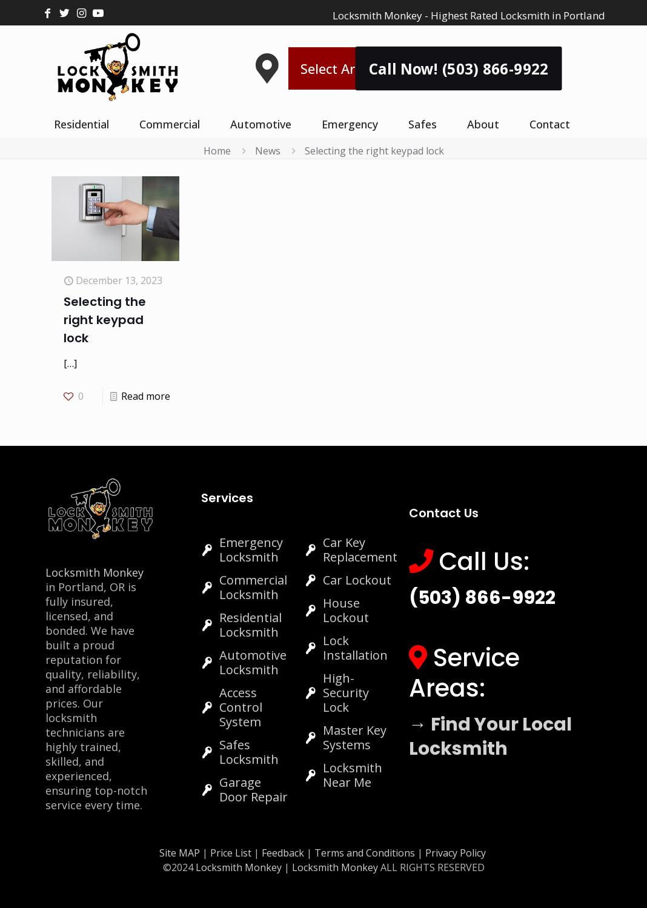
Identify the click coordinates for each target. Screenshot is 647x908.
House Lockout (346, 610)
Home (217, 150)
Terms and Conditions (364, 853)
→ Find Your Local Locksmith (490, 736)
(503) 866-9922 (482, 598)
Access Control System (240, 707)
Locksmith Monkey (94, 572)
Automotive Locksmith (253, 662)
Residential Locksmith (250, 624)
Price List (230, 853)
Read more (145, 396)
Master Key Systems (355, 737)
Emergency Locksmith (251, 549)
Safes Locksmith (249, 752)
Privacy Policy (455, 853)
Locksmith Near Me (352, 775)
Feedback (284, 853)
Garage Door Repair (253, 789)
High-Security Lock (346, 692)
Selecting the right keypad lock (374, 150)
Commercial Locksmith (253, 587)
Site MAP (179, 853)
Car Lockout (357, 580)
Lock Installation (355, 647)
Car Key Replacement (360, 549)
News (267, 150)
